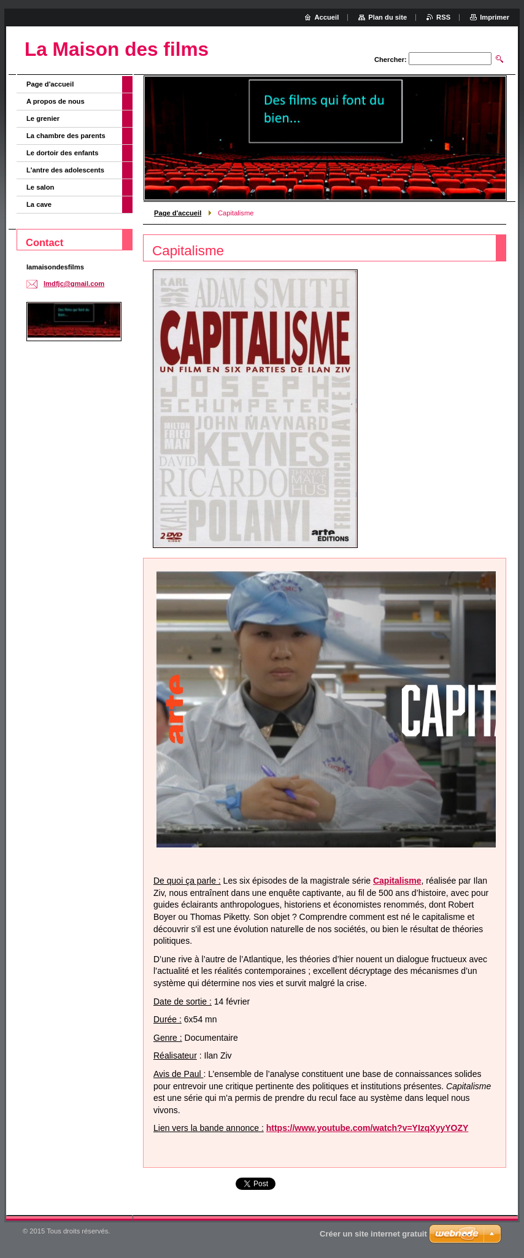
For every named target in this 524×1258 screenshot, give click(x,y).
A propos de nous (55, 101)
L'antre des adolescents (65, 170)
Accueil (327, 17)
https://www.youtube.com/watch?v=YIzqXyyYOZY (367, 1128)
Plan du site (387, 17)
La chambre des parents (66, 135)
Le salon (40, 187)
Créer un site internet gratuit (373, 1233)
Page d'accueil (177, 213)
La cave (39, 204)
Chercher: (390, 59)
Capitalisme (397, 881)
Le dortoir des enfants (62, 152)
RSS (443, 17)
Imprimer (494, 17)
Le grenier (43, 118)
